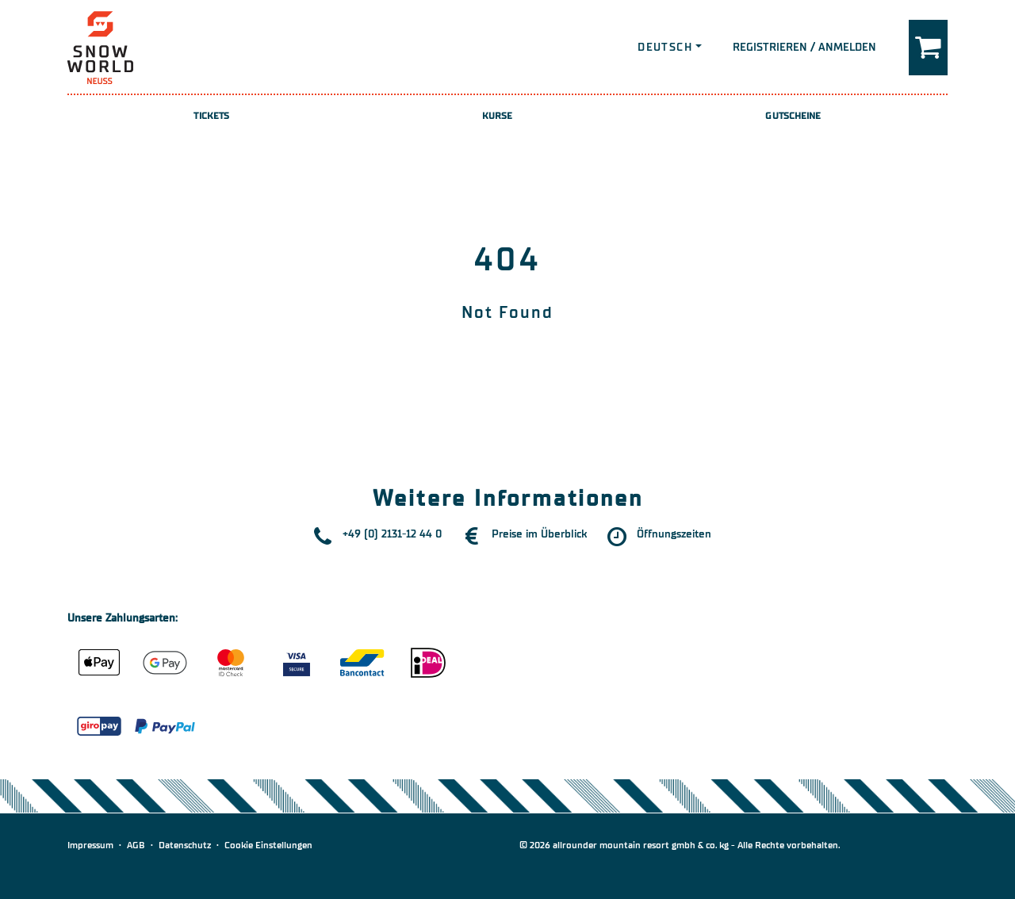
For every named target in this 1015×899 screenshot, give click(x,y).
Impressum (90, 845)
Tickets (211, 115)
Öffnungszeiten (674, 534)
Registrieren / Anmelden (804, 47)
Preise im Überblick (539, 534)
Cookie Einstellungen (268, 845)
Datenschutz (185, 845)
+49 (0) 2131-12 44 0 (392, 534)
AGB (136, 845)
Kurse (497, 115)
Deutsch (665, 47)
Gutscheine (793, 115)
